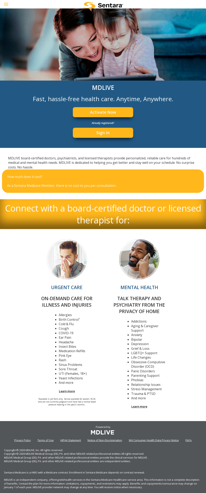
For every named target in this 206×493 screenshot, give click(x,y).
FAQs (188, 440)
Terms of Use (45, 440)
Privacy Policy (22, 440)
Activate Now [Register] (103, 112)
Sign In (103, 132)
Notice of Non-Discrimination (105, 440)
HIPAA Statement (70, 440)
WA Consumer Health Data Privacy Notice (154, 440)
